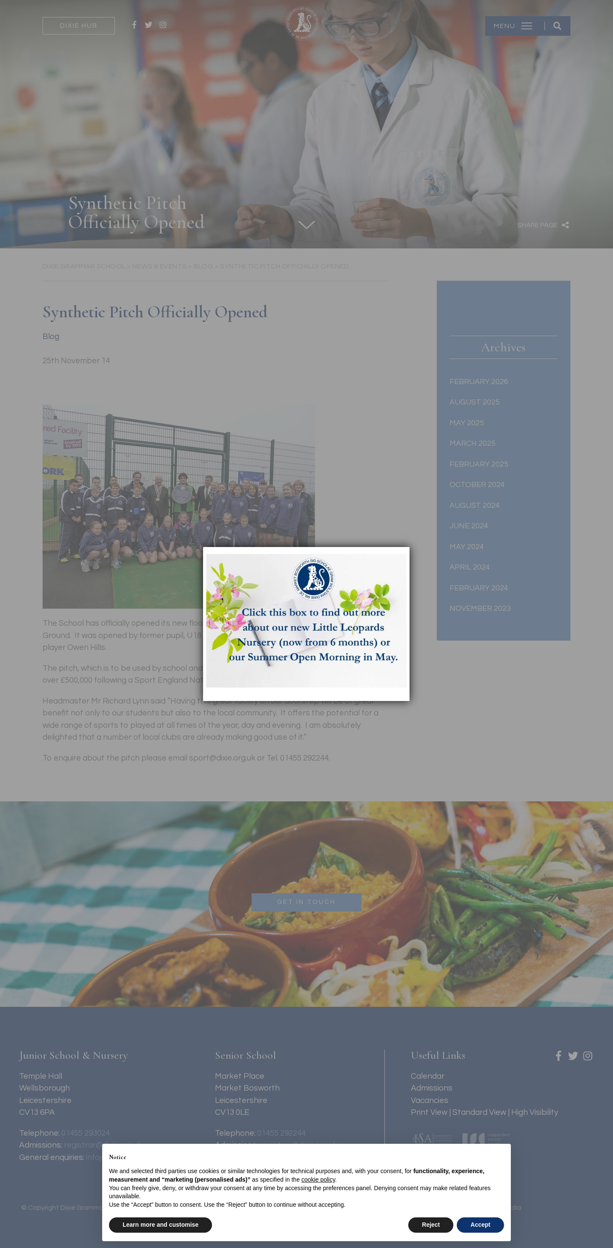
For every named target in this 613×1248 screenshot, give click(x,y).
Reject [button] (431, 1224)
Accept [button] (480, 1224)
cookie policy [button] (318, 1179)
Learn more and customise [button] (160, 1224)
